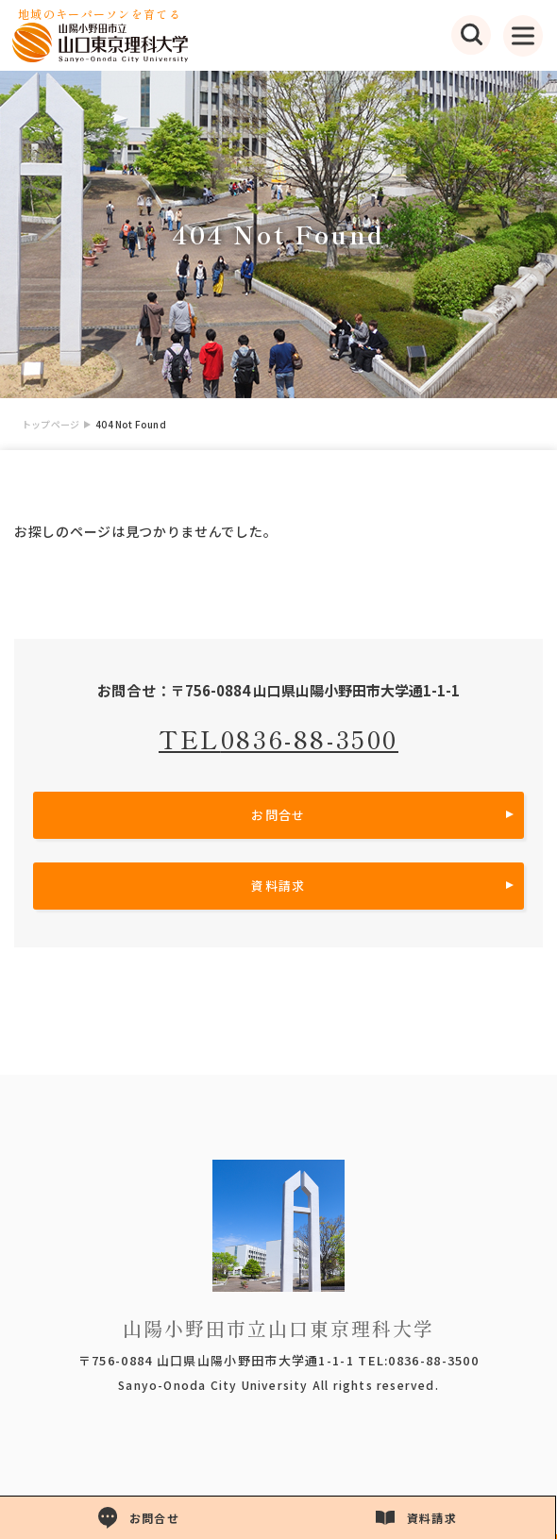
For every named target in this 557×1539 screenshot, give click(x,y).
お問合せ (278, 815)
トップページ (50, 424)
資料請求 (278, 886)
